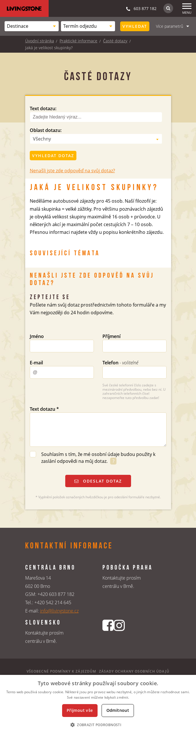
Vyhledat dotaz (53, 155)
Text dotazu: (43, 108)
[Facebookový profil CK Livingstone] (108, 635)
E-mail (36, 362)
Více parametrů (169, 26)
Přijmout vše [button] (80, 710)
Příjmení (111, 336)
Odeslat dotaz (98, 481)
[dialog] (98, 705)
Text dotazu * (44, 409)
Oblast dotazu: (46, 130)
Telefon (120, 362)
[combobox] (32, 26)
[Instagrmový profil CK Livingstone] (119, 635)
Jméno (37, 336)
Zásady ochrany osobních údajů (134, 671)
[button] (98, 724)
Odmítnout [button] (117, 710)
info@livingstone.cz (59, 611)
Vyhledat (134, 26)
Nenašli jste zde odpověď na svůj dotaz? (72, 170)
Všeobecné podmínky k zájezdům (61, 671)
